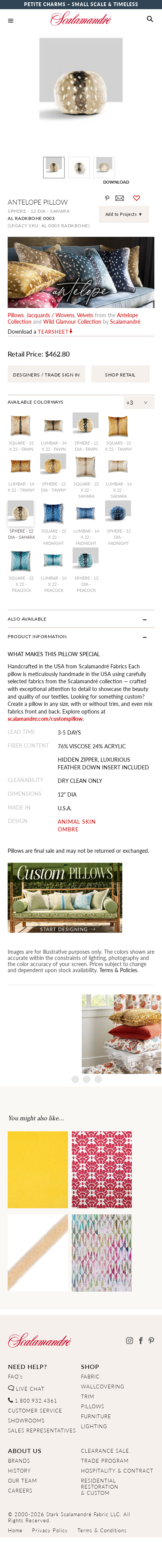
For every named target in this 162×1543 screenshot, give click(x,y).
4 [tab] (98, 1079)
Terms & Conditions (102, 1530)
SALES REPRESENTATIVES (42, 1430)
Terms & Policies (118, 970)
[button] (150, 19)
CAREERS (20, 1490)
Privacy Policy (50, 1530)
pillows (16, 315)
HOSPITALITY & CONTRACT (117, 1470)
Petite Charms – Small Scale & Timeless (81, 4)
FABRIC (90, 1376)
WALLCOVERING (103, 1386)
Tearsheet (53, 331)
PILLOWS (92, 1406)
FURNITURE (96, 1416)
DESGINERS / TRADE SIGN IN (46, 374)
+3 (129, 402)
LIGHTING (94, 1426)
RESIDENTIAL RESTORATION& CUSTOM (99, 1486)
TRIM (87, 1396)
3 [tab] (87, 1079)
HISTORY (19, 1470)
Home (15, 1530)
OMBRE (68, 829)
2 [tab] (75, 1079)
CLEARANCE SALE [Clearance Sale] (105, 1450)
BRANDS (19, 1460)
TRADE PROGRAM (105, 1460)
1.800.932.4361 (32, 1400)
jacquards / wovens (50, 315)
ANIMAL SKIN (77, 821)
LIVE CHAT (26, 1388)
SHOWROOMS (26, 1420)
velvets (85, 315)
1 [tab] (64, 1079)
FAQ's (15, 1376)
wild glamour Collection (72, 321)
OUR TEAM (22, 1480)
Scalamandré (125, 321)
